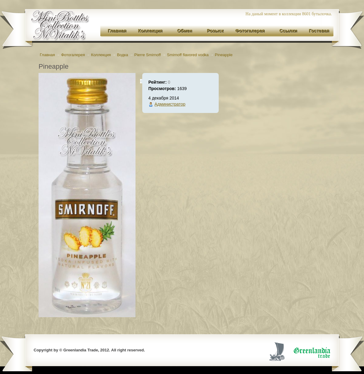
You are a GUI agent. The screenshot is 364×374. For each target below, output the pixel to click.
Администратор (169, 104)
